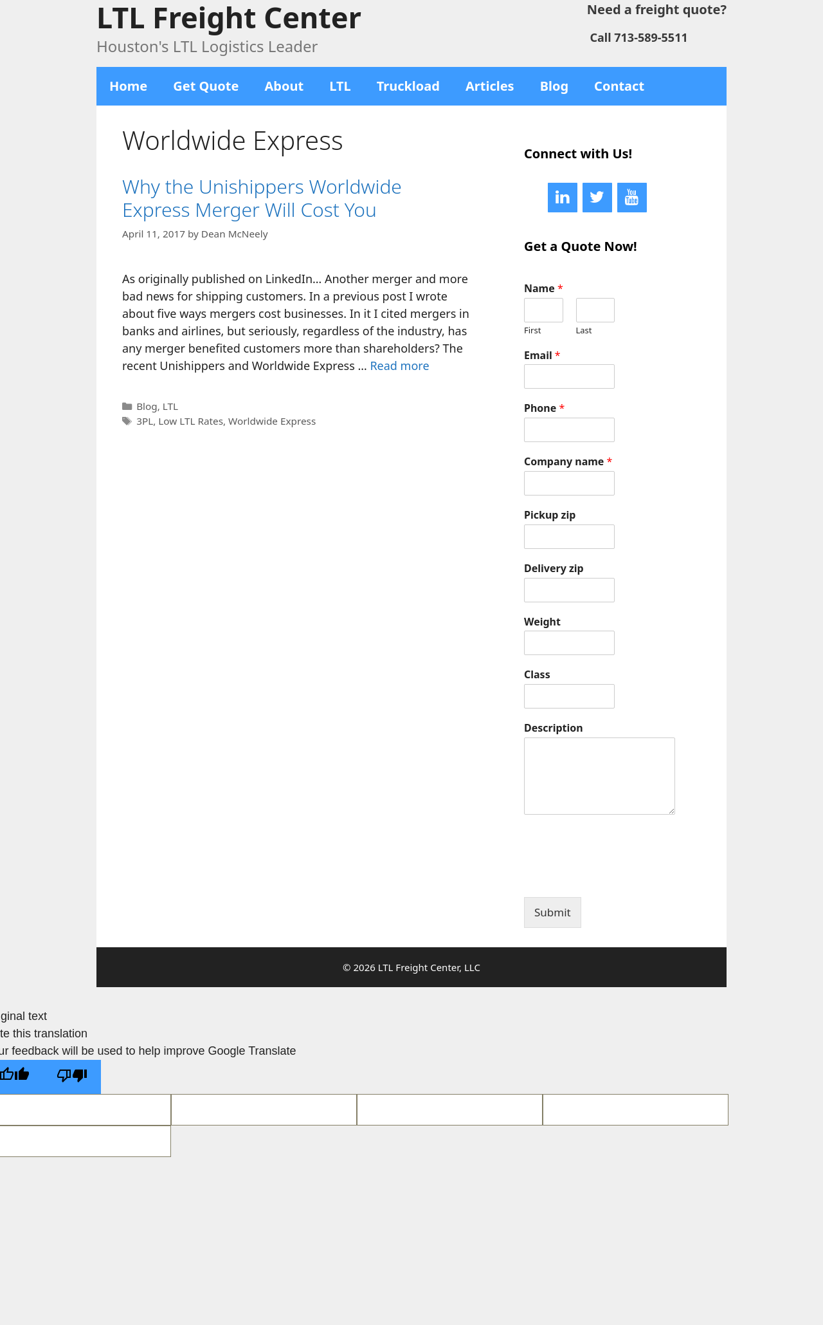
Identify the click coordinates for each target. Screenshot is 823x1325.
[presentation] (621, 876)
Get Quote (206, 86)
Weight (542, 622)
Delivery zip (554, 568)
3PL (144, 420)
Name (543, 288)
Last (584, 330)
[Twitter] (597, 197)
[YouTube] (632, 197)
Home (128, 86)
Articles (490, 86)
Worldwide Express (272, 420)
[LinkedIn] (562, 197)
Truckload (408, 86)
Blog (554, 86)
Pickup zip (549, 515)
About (284, 86)
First (532, 330)
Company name (568, 461)
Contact (619, 86)
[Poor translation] (72, 1077)
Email (542, 355)
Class (537, 674)
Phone (544, 408)
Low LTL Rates (190, 420)
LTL (340, 86)
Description (553, 728)
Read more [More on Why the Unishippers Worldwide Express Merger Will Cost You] (399, 365)
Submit (552, 912)
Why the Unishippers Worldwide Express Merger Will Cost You (262, 198)
